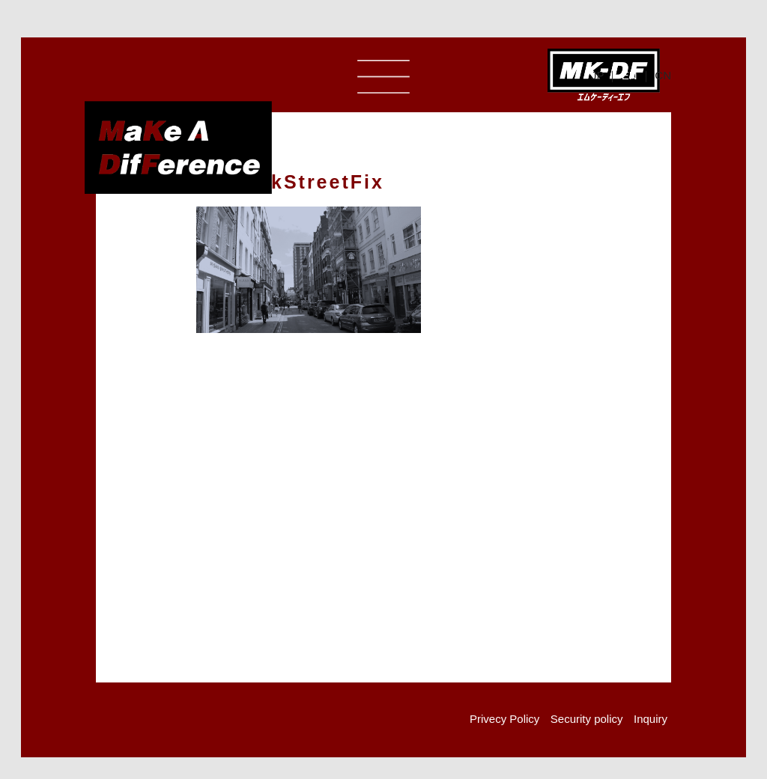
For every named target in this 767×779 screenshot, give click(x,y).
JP (597, 75)
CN (663, 75)
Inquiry (650, 718)
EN (629, 75)
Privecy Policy (504, 718)
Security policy (587, 718)
